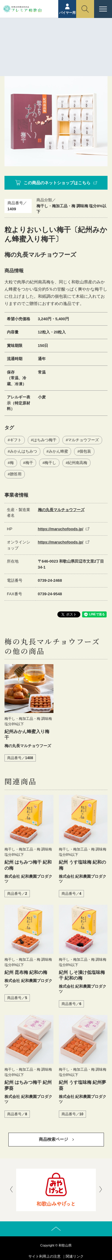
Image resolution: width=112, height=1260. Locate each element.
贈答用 (16, 474)
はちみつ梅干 (44, 440)
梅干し (50, 462)
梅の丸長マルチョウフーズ (61, 509)
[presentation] (11, 1190)
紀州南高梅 (77, 462)
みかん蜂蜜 (58, 451)
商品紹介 (63, 41)
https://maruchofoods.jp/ (60, 529)
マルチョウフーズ (83, 440)
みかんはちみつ (23, 451)
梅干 (29, 462)
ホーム (44, 41)
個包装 (85, 451)
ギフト (16, 440)
